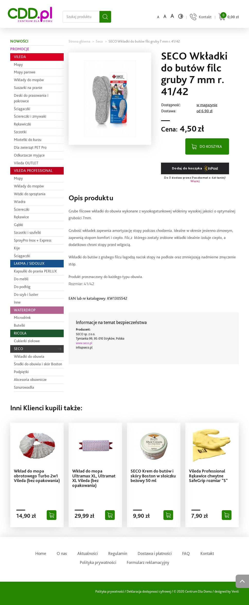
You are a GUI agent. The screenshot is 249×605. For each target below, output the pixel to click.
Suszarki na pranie (28, 87)
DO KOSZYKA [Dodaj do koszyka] (211, 146)
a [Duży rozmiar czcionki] (172, 16)
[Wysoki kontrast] (180, 16)
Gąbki (18, 224)
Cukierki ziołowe (27, 341)
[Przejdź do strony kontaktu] (200, 17)
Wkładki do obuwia (29, 356)
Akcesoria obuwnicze (30, 379)
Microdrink (22, 317)
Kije (17, 248)
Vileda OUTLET (26, 163)
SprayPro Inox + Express (32, 240)
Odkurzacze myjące (29, 155)
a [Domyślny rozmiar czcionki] (158, 17)
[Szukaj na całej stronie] (80, 17)
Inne (17, 302)
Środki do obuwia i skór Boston (38, 364)
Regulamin (117, 553)
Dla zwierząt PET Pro (30, 147)
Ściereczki (21, 209)
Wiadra (20, 201)
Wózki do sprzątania (29, 194)
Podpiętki (21, 371)
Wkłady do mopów (29, 80)
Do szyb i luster (26, 294)
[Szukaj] (105, 17)
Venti (235, 591)
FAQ (186, 553)
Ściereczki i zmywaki (30, 116)
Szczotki (20, 132)
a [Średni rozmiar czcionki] (164, 16)
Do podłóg (22, 286)
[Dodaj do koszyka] (51, 515)
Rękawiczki (22, 124)
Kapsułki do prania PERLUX (35, 271)
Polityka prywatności (98, 562)
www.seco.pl (84, 343)
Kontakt (207, 553)
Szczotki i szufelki (27, 232)
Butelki (19, 325)
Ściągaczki (22, 108)
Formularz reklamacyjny (148, 562)
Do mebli (21, 279)
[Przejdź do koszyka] (228, 17)
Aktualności (87, 553)
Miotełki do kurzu (27, 139)
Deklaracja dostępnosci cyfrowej (149, 591)
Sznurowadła (24, 387)
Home (40, 553)
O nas (62, 553)
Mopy (18, 64)
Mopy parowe (25, 72)
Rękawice (21, 217)
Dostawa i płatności (155, 553)
